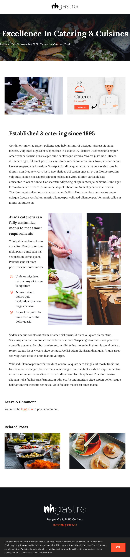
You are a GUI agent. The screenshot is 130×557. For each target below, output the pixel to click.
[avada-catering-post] (96, 78)
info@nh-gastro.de (65, 524)
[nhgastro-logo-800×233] (64, 3)
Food (67, 44)
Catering (58, 44)
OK (118, 547)
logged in (27, 409)
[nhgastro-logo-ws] (65, 504)
